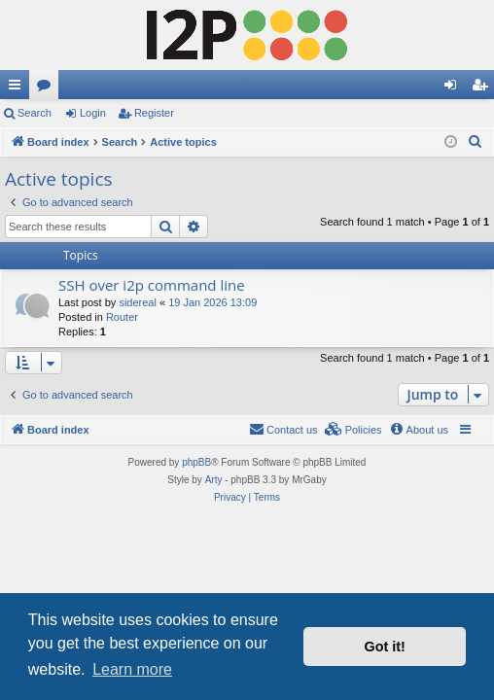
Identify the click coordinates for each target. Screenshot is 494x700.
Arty (214, 479)
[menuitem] (475, 142)
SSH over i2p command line (151, 285)
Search (35, 113)
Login (93, 113)
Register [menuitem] (484, 88)
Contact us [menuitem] (283, 429)
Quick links (18, 88)
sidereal (138, 302)
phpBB (196, 462)
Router (122, 317)
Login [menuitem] (454, 88)
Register (154, 113)
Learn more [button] (132, 669)
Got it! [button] (385, 646)
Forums (47, 88)
